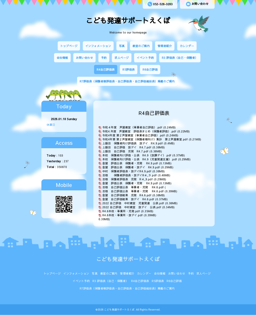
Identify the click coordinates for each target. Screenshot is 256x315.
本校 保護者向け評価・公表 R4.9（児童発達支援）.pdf (139, 159)
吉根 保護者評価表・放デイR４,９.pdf (129, 175)
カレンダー (187, 46)
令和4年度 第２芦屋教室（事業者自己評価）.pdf (133, 135)
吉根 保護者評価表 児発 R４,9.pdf (127, 179)
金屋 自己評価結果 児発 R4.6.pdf (127, 195)
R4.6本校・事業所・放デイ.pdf (122, 215)
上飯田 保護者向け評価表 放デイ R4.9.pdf (132, 143)
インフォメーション (98, 46)
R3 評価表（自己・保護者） (180, 58)
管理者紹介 (165, 46)
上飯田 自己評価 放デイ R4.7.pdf (127, 147)
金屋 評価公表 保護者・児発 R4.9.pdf (130, 163)
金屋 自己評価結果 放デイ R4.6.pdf (128, 199)
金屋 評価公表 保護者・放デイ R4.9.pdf (131, 167)
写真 (122, 46)
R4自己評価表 (106, 69)
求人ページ (121, 58)
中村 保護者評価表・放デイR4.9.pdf (127, 171)
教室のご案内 (141, 46)
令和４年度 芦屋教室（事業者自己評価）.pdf (132, 127)
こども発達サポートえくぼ (128, 20)
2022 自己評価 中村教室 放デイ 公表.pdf (131, 207)
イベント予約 (145, 58)
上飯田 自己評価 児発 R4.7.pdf (125, 151)
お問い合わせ (197, 4)
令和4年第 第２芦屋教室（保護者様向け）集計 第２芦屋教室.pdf (145, 139)
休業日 (51, 125)
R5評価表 (128, 69)
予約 (104, 58)
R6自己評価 (150, 69)
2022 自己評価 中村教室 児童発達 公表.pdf (133, 203)
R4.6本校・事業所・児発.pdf (121, 211)
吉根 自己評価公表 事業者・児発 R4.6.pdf (133, 187)
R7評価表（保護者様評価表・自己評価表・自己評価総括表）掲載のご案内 (127, 81)
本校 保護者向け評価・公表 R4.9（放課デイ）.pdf (136, 155)
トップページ (68, 46)
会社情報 (62, 58)
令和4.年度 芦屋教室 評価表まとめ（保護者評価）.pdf (139, 131)
